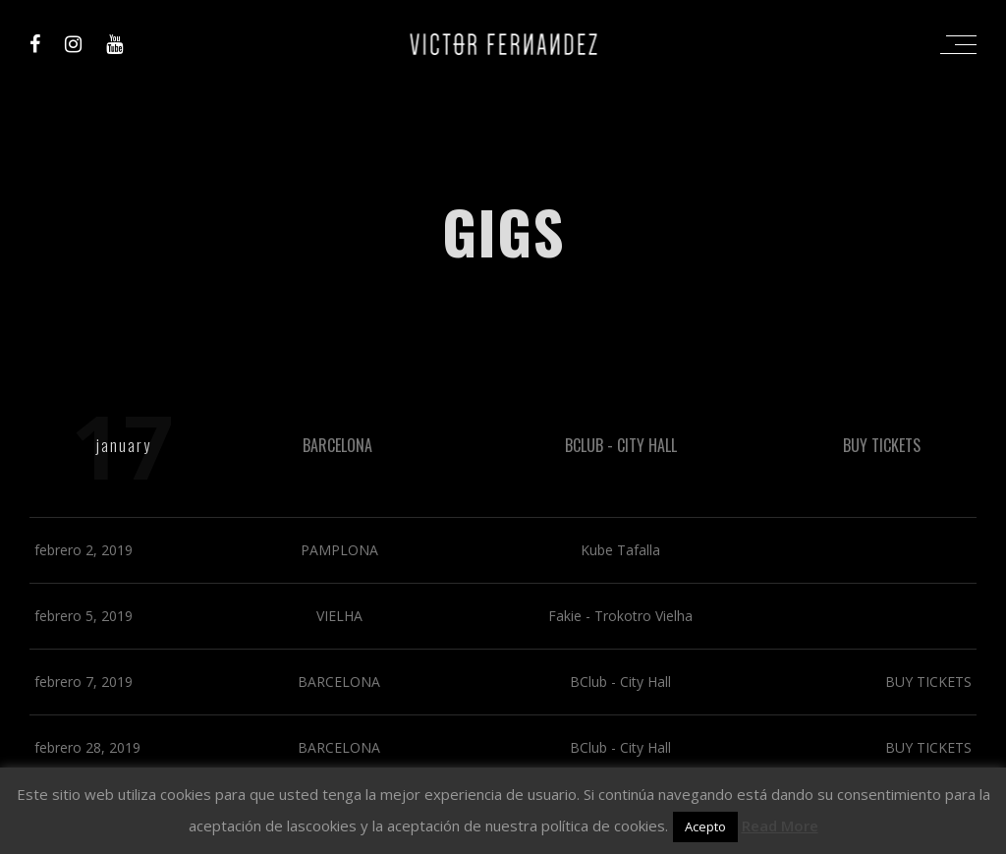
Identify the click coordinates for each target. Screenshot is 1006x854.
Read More (780, 825)
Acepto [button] (705, 826)
